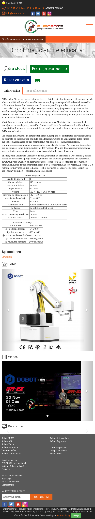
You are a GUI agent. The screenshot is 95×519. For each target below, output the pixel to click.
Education (7, 257)
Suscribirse (41, 497)
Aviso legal (6, 479)
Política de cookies (10, 482)
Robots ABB (7, 441)
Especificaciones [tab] (37, 90)
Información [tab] (12, 90)
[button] (12, 3)
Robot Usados (56, 454)
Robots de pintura (58, 441)
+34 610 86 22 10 (34, 7)
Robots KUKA (8, 438)
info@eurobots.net (15, 13)
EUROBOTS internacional (14, 463)
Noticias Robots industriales (14, 466)
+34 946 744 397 (15, 7)
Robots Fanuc (8, 444)
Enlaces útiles (8, 485)
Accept (76, 515)
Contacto (6, 469)
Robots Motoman (10, 447)
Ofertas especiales (58, 447)
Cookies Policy (63, 515)
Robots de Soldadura (59, 438)
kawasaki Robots (9, 450)
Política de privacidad (12, 475)
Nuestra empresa (9, 460)
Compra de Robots (58, 451)
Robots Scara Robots (11, 453)
